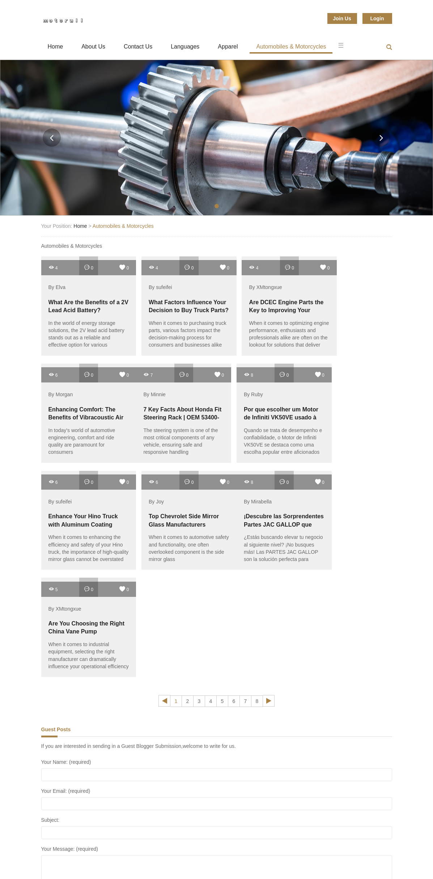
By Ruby (146, 390)
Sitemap (326, 860)
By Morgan (327, 285)
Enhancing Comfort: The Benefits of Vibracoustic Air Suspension (349, 308)
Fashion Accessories (79, 852)
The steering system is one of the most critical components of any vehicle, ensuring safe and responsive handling (81, 436)
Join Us (342, 18)
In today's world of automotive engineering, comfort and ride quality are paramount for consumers (348, 331)
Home (55, 46)
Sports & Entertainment (332, 852)
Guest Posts (56, 615)
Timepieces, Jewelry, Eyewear (212, 860)
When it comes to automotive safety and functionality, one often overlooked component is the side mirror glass (349, 436)
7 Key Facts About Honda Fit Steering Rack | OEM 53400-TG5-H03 (81, 413)
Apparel (228, 46)
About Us (93, 46)
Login (377, 18)
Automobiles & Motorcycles (291, 46)
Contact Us (138, 46)
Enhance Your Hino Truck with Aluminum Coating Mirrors (255, 413)
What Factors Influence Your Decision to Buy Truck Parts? (169, 308)
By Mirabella (62, 495)
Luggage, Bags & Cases (195, 852)
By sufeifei (149, 285)
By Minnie (59, 390)
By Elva (56, 285)
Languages (185, 46)
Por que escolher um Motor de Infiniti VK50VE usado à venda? (170, 413)
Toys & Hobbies (280, 860)
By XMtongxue (242, 285)
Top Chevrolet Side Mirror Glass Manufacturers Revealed (348, 413)
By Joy (322, 390)
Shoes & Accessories (264, 852)
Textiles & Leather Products (128, 860)
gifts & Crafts (135, 852)
